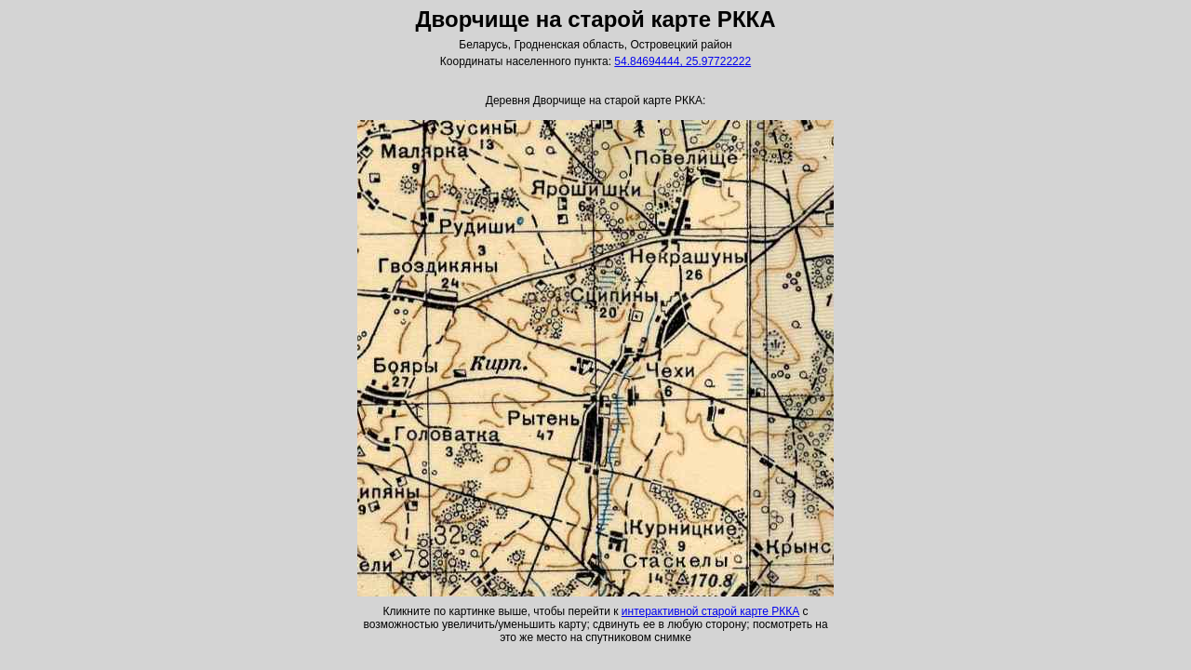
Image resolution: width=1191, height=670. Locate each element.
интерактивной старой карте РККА (710, 611)
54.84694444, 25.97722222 (682, 61)
